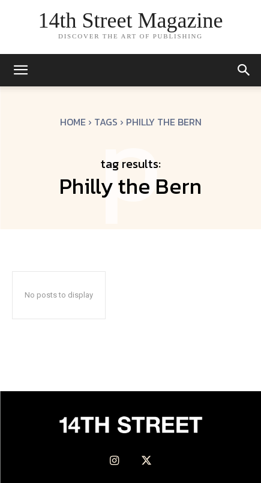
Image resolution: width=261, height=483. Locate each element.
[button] (244, 70)
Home (73, 122)
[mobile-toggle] (20, 70)
